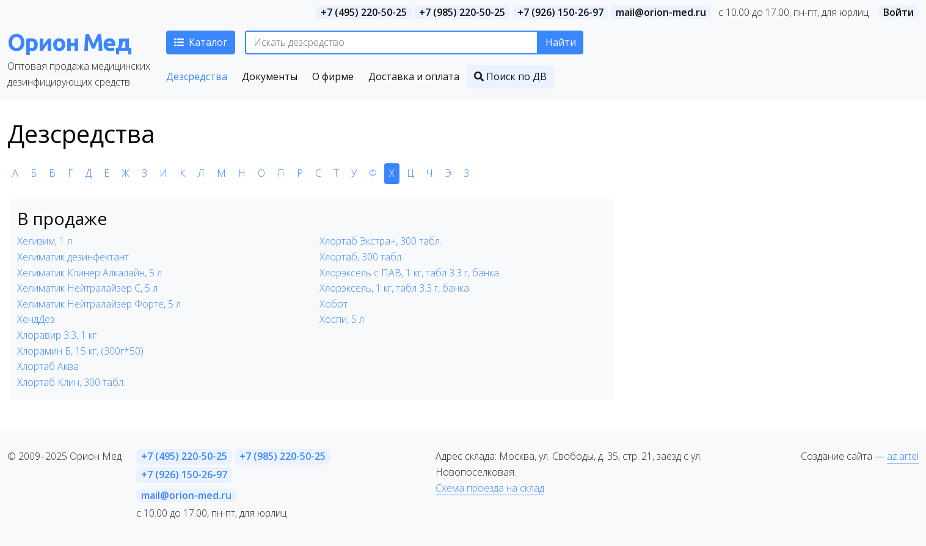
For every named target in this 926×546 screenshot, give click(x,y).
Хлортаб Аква (48, 366)
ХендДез (35, 319)
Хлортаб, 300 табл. (361, 257)
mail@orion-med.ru (661, 12)
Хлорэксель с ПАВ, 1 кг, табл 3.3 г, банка (409, 272)
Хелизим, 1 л (44, 241)
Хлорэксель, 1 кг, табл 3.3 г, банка (394, 288)
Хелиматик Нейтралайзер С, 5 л (87, 288)
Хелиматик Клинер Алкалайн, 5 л (89, 272)
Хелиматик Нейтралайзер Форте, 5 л (99, 304)
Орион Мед (69, 42)
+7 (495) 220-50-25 (364, 12)
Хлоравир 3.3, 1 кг (57, 335)
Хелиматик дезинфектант (73, 257)
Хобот (333, 304)
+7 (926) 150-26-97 (560, 12)
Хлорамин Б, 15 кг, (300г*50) (80, 351)
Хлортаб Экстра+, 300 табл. (380, 241)
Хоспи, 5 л (341, 319)
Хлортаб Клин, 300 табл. (71, 382)
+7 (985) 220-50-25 (462, 12)
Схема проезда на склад (490, 488)
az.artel (903, 456)
